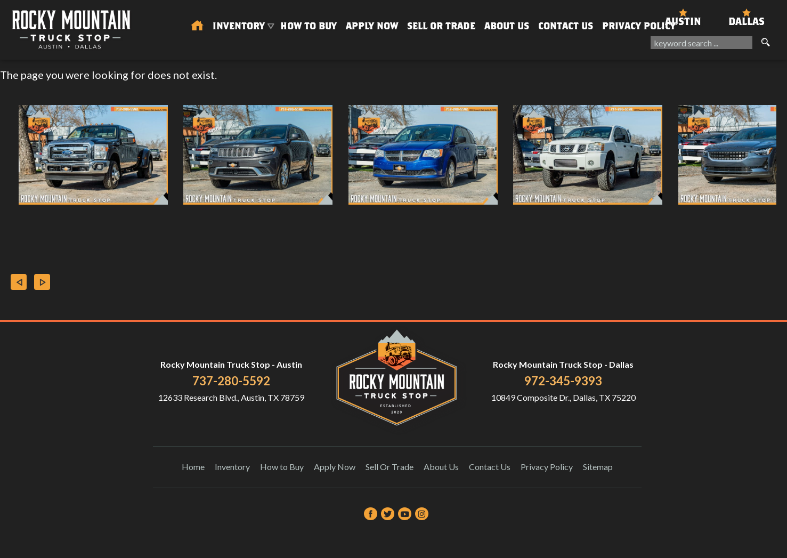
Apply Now (334, 467)
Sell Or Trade (441, 25)
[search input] (701, 42)
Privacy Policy (639, 25)
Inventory (232, 467)
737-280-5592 (231, 381)
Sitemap (598, 467)
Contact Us (489, 467)
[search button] (765, 42)
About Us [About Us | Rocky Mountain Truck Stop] (506, 25)
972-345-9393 (563, 381)
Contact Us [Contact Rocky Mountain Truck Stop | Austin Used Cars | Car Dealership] (565, 25)
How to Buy (308, 25)
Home (193, 467)
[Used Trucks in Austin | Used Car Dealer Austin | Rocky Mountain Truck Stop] (197, 26)
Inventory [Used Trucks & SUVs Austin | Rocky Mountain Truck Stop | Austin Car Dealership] (239, 25)
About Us (441, 467)
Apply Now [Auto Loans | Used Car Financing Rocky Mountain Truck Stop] (372, 25)
